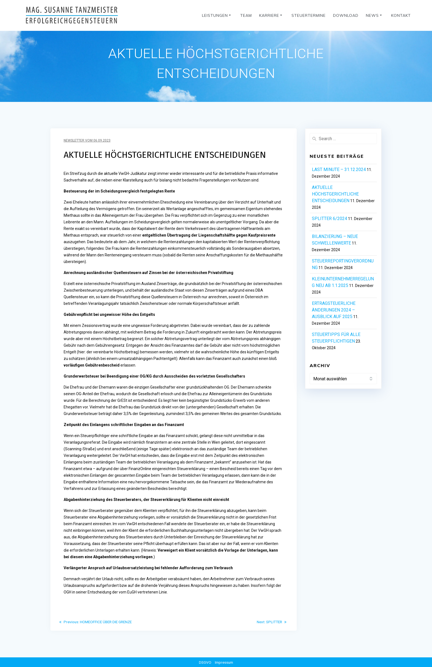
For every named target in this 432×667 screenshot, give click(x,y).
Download (345, 15)
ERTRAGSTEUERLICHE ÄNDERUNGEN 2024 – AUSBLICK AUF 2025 (333, 310)
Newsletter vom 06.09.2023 (87, 140)
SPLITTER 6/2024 (329, 218)
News (372, 15)
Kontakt (401, 15)
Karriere (269, 15)
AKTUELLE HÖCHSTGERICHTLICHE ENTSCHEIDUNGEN (335, 194)
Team (246, 15)
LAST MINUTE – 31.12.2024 (339, 169)
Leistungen (215, 15)
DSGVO (204, 662)
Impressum (224, 662)
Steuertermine (308, 15)
